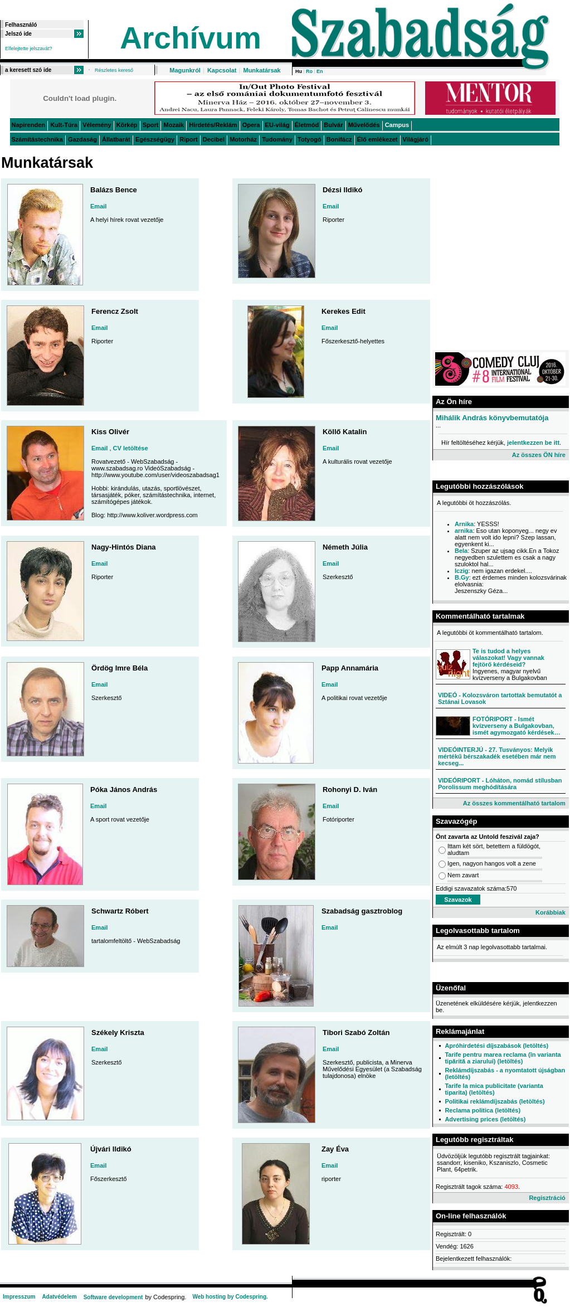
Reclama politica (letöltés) (482, 1110)
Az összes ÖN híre (539, 454)
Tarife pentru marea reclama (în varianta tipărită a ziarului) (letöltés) (503, 1058)
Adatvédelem (59, 1297)
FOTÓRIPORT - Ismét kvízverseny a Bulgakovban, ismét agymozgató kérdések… (516, 726)
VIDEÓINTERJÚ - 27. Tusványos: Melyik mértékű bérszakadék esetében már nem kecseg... (497, 756)
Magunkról (185, 70)
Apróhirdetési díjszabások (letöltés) (496, 1045)
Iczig (461, 570)
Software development (113, 1297)
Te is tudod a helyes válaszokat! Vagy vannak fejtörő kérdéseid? (508, 658)
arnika (463, 530)
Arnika (464, 524)
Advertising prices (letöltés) (485, 1119)
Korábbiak (550, 912)
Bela (461, 550)
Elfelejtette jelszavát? (28, 48)
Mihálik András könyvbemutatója (492, 418)
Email (98, 206)
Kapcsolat (222, 70)
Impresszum (19, 1297)
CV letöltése (130, 448)
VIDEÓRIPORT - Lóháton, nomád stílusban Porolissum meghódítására (500, 783)
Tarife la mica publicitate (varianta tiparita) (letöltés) (494, 1089)
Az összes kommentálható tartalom (514, 803)
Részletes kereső (114, 70)
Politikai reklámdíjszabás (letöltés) (494, 1101)
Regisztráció (547, 1197)
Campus (397, 125)
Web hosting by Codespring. (229, 1297)
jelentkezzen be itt (533, 442)
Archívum (190, 38)
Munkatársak (261, 70)
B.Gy (462, 577)
